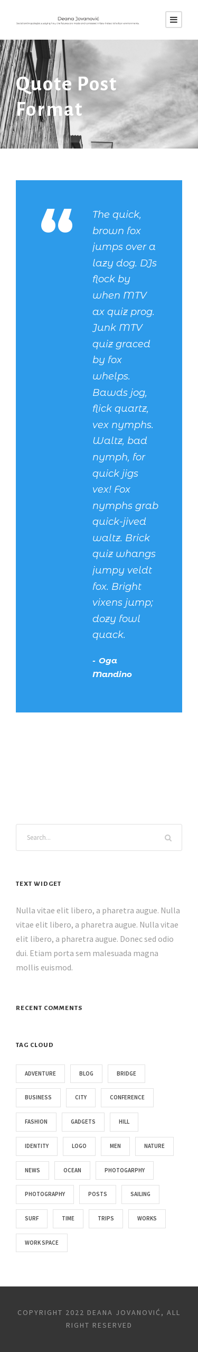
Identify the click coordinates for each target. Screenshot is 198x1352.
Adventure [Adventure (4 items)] (40, 1073)
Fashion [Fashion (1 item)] (36, 1121)
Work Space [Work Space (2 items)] (42, 1242)
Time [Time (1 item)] (68, 1218)
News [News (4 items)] (32, 1170)
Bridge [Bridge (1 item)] (126, 1073)
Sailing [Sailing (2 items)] (140, 1194)
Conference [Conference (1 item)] (127, 1097)
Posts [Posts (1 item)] (97, 1194)
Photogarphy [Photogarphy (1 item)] (125, 1170)
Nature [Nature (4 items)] (154, 1146)
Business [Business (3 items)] (38, 1097)
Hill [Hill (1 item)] (124, 1121)
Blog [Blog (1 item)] (86, 1073)
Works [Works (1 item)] (147, 1218)
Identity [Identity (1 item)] (37, 1146)
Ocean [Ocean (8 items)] (72, 1170)
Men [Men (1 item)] (115, 1146)
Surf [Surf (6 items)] (32, 1218)
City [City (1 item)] (81, 1097)
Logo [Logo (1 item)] (79, 1146)
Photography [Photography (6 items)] (45, 1194)
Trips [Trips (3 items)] (106, 1218)
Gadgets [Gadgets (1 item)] (83, 1121)
